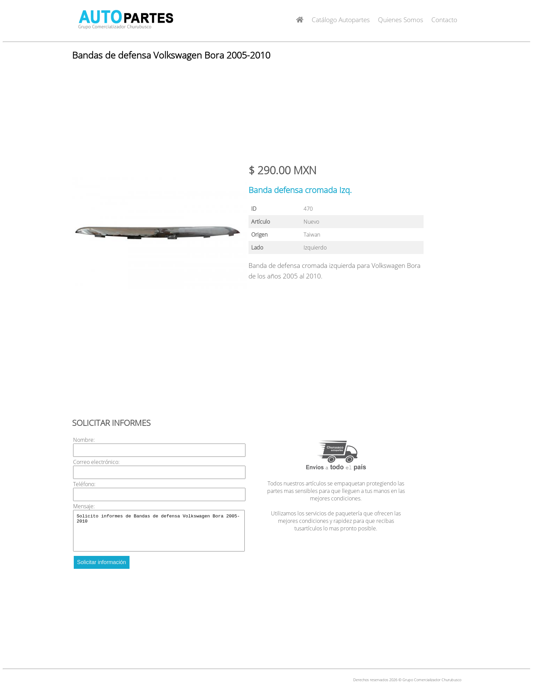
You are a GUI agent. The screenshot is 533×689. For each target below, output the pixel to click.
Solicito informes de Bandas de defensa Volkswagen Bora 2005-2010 (159, 530)
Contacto (444, 19)
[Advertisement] (266, 115)
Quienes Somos (400, 19)
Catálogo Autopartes (341, 19)
